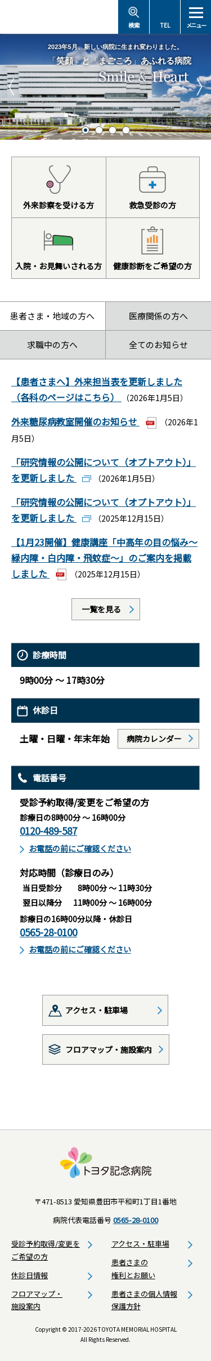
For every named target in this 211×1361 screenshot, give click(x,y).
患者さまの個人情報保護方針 (144, 1300)
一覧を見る (101, 609)
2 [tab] (99, 130)
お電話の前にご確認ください (80, 848)
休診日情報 (29, 1275)
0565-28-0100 (48, 932)
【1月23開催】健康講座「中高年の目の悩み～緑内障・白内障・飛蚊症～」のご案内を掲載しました (104, 557)
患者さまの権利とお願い (133, 1268)
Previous (11, 86)
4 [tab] (126, 130)
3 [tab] (112, 130)
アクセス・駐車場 (96, 1010)
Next (199, 86)
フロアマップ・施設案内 (108, 1049)
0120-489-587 (48, 831)
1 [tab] (85, 130)
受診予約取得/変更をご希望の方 (45, 1250)
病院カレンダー (154, 738)
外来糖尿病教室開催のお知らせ (75, 421)
